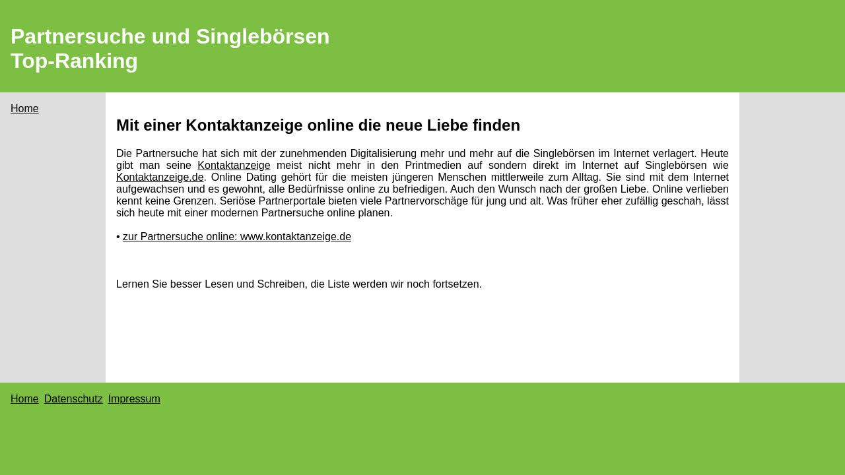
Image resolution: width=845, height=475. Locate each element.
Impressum (134, 398)
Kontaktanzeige (233, 165)
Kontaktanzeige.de (160, 177)
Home (25, 108)
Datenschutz (73, 398)
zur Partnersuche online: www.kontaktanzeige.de (237, 236)
